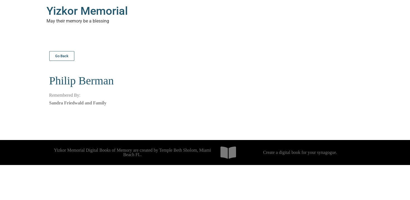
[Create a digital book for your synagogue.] (228, 152)
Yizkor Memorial (87, 11)
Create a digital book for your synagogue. (300, 152)
